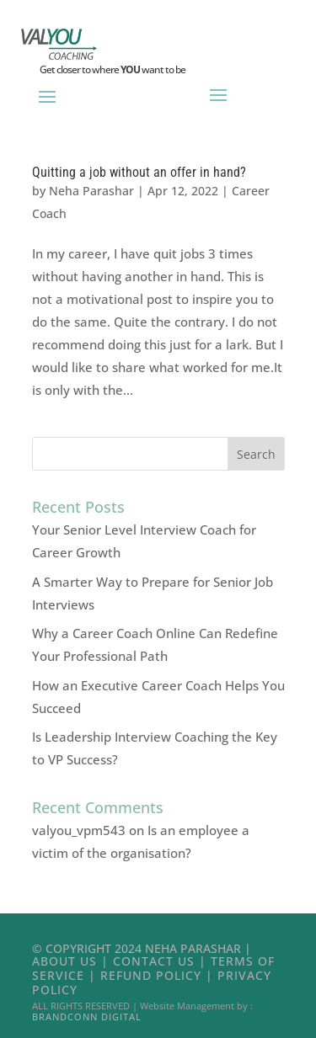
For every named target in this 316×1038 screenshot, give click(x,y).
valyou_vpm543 (79, 830)
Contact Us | (162, 961)
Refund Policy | (158, 975)
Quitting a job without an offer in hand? (139, 172)
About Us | (72, 961)
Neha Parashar (91, 191)
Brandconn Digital (87, 1016)
